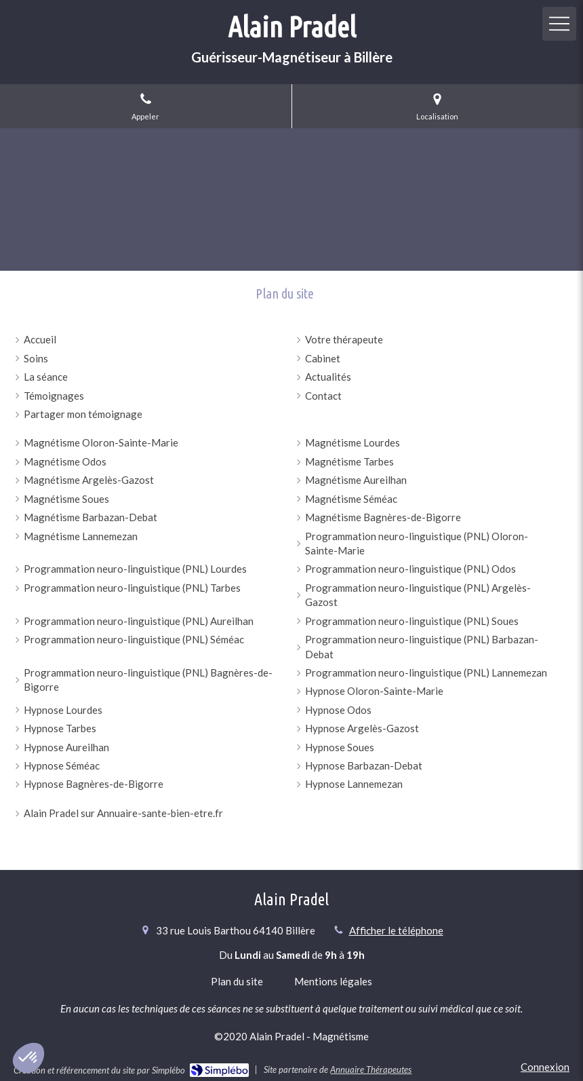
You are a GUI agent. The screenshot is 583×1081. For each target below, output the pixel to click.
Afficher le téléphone (396, 930)
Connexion (545, 1067)
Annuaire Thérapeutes (370, 1069)
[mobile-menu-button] (559, 24)
